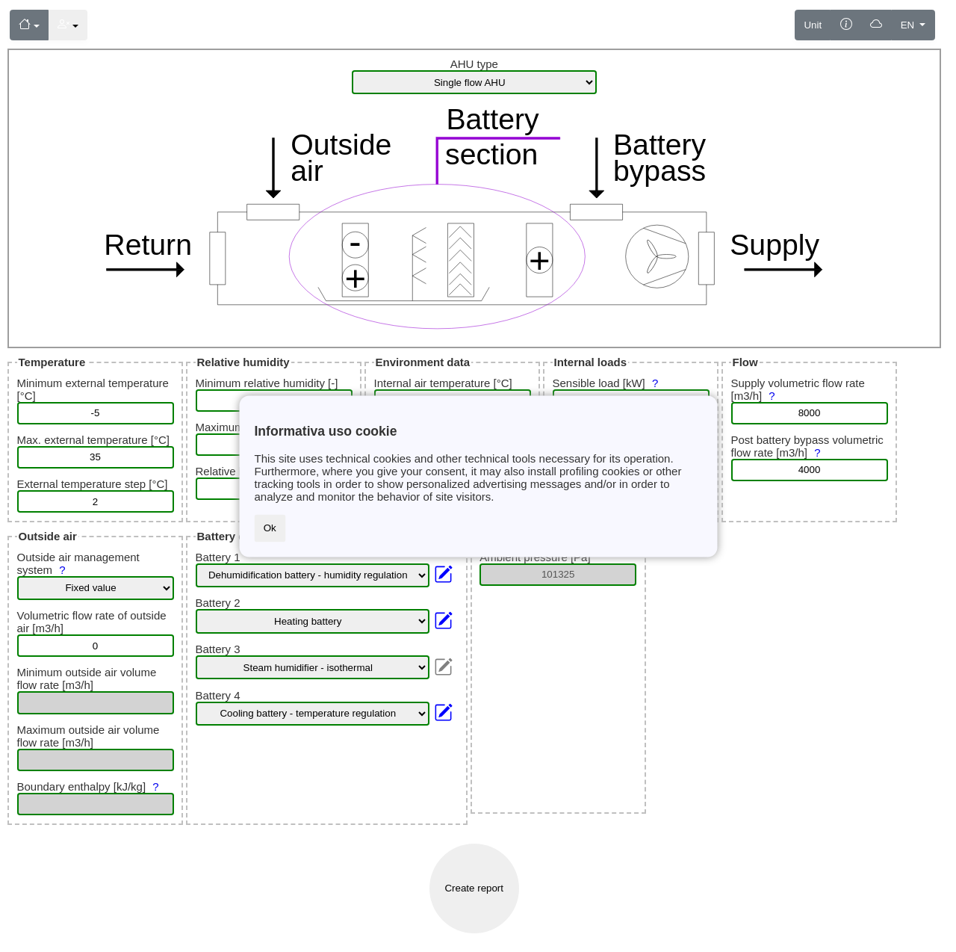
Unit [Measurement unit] (813, 25)
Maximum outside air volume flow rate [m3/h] (88, 736)
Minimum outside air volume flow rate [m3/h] (87, 678)
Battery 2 (218, 602)
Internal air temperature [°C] (443, 383)
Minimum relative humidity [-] (267, 383)
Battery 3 (218, 649)
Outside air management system (78, 563)
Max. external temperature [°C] (93, 439)
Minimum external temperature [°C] (93, 389)
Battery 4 (218, 695)
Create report (473, 888)
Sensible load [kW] (607, 383)
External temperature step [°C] (92, 483)
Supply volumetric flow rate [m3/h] (798, 389)
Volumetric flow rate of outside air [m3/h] (92, 621)
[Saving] (876, 25)
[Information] (846, 25)
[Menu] (29, 25)
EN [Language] (909, 25)
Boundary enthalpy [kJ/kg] (90, 786)
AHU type (474, 64)
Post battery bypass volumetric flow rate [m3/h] (807, 446)
